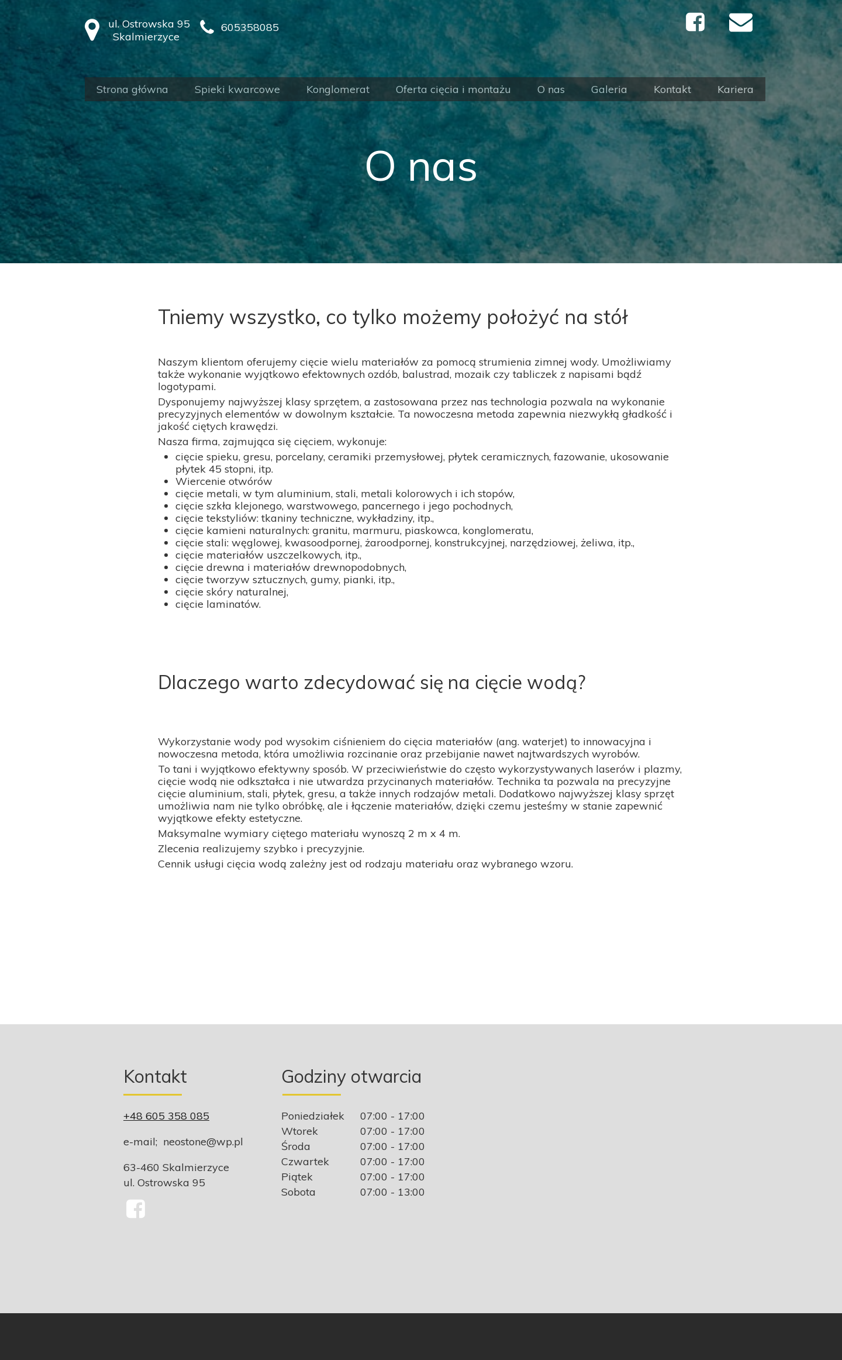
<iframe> (606, 1176)
